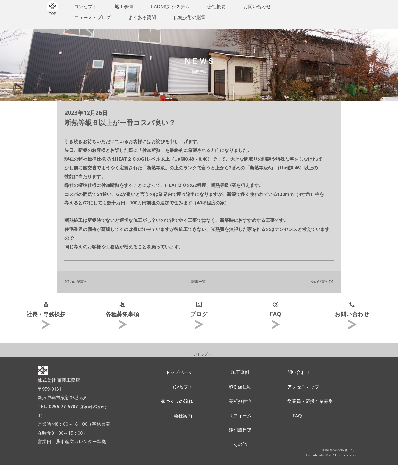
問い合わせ (298, 372)
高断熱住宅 (240, 401)
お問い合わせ (257, 6)
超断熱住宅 (240, 387)
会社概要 (216, 6)
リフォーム (240, 415)
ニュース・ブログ (92, 17)
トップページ (179, 372)
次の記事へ (322, 281)
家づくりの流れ (177, 401)
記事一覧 (198, 281)
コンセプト (85, 6)
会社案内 (183, 415)
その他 (240, 444)
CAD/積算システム (170, 6)
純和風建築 (240, 430)
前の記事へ (76, 281)
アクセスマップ (303, 387)
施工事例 (124, 6)
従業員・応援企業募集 (310, 401)
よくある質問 (142, 17)
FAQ (297, 415)
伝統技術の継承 (190, 17)
